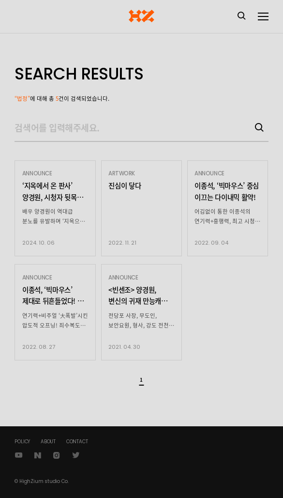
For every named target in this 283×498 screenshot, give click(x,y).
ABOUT (48, 441)
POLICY (22, 441)
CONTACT (77, 441)
